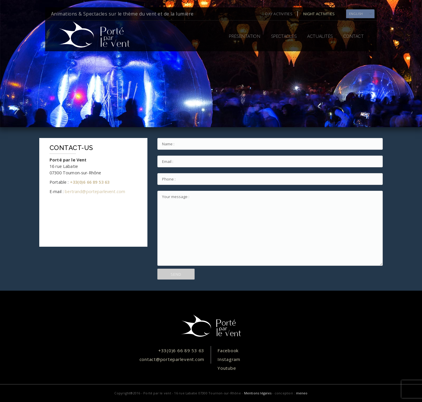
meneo (302, 393)
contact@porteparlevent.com (172, 359)
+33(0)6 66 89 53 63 (90, 182)
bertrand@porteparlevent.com (95, 191)
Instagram (228, 359)
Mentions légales (258, 393)
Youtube (226, 368)
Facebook (228, 350)
